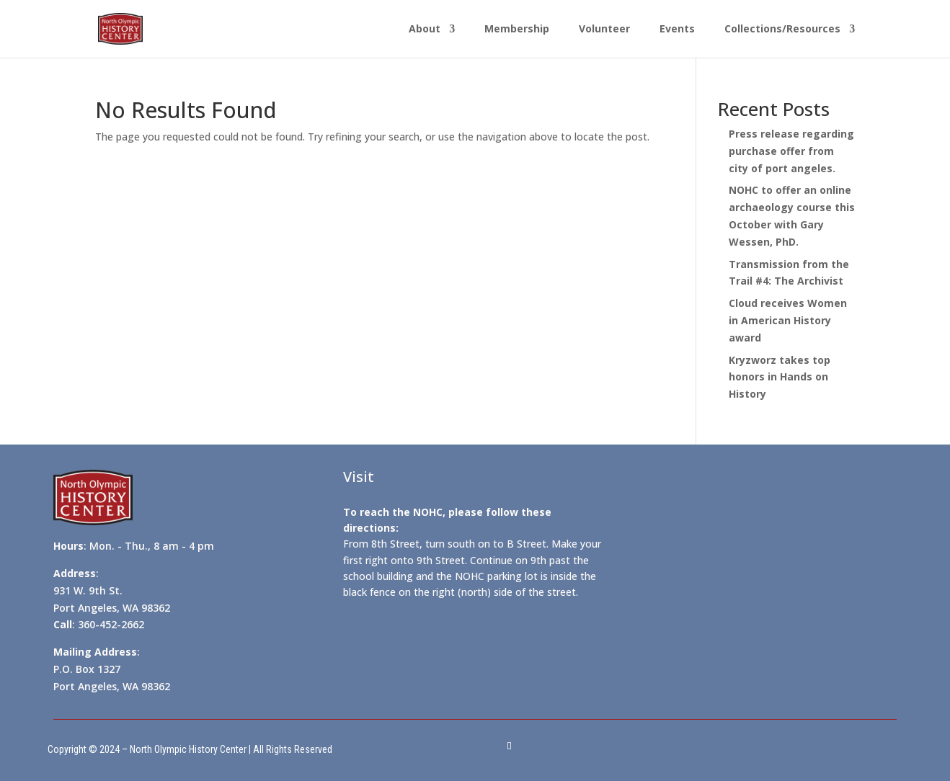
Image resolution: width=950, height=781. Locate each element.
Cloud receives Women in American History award (788, 320)
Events (677, 29)
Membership (516, 29)
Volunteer (604, 29)
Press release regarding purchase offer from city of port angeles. (791, 151)
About (424, 29)
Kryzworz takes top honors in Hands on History (779, 377)
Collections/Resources (782, 29)
